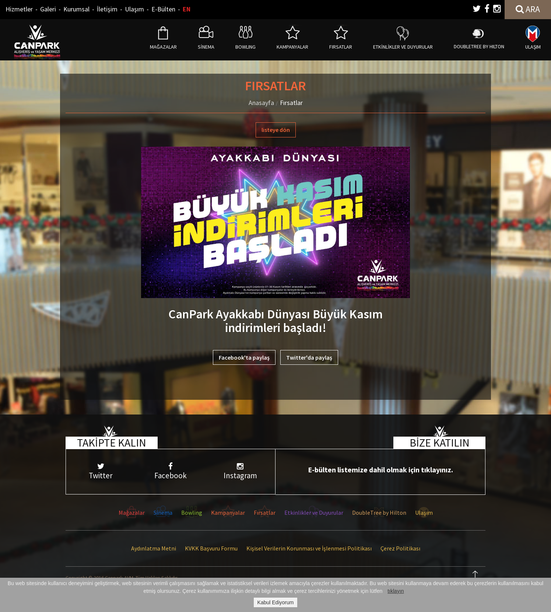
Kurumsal (76, 9)
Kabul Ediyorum (275, 602)
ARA (528, 9)
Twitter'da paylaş (309, 357)
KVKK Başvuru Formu (211, 548)
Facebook (170, 471)
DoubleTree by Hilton (379, 512)
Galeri (48, 9)
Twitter (100, 471)
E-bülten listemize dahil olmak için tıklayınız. (380, 469)
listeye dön (276, 129)
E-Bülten (163, 9)
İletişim (107, 9)
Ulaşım (134, 9)
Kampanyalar (228, 512)
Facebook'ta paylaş (244, 357)
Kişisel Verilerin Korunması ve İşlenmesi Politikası (309, 548)
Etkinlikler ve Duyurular (313, 512)
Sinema (163, 512)
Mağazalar (132, 512)
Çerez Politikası (400, 548)
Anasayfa (261, 102)
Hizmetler (19, 9)
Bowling (191, 512)
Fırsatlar (291, 102)
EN (186, 9)
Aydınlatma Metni (153, 548)
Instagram (240, 471)
